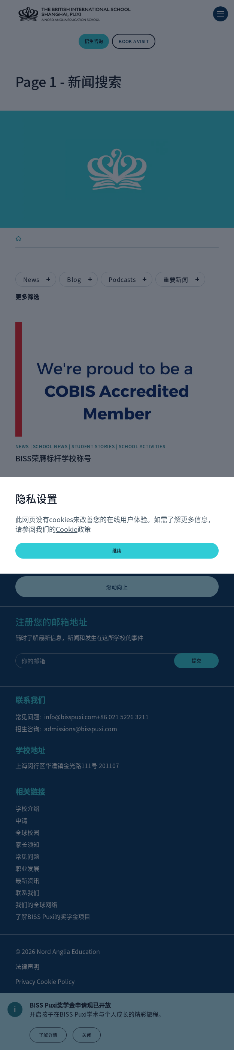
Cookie (67, 529)
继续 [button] (117, 550)
